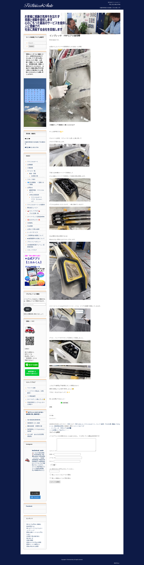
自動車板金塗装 (58, 426)
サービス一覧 (31, 171)
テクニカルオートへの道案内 (36, 204)
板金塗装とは (30, 526)
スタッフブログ (32, 250)
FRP (68, 424)
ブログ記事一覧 (34, 213)
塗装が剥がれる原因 (32, 546)
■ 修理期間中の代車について (36, 238)
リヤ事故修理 (31, 396)
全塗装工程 (34, 176)
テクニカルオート (89, 424)
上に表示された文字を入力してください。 (62, 471)
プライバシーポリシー (34, 241)
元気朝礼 (30, 223)
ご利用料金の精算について (35, 235)
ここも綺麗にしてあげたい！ (59, 430)
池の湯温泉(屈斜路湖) (33, 420)
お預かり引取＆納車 (33, 229)
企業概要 (30, 164)
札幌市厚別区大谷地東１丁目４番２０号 (110, 7)
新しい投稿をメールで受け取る (61, 480)
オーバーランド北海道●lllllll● (35, 216)
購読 (27, 309)
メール (52, 460)
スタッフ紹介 (31, 179)
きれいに (81, 424)
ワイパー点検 (31, 388)
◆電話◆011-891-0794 (31, 147)
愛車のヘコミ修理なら (33, 544)
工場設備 (30, 168)
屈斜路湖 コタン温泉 (33, 423)
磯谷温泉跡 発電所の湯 (34, 426)
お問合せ (30, 187)
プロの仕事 (108, 424)
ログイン (116, 563)
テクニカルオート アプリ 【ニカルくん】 (36, 199)
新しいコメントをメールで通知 (61, 477)
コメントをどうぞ (78, 426)
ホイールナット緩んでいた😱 (36, 399)
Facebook (29, 506)
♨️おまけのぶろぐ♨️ (33, 219)
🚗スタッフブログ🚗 (33, 211)
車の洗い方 (29, 538)
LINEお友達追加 (34, 195)
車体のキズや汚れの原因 (33, 542)
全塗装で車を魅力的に (33, 536)
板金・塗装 (32, 173)
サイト (51, 464)
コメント (52, 453)
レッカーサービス (32, 232)
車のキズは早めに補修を (33, 524)
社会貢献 (30, 226)
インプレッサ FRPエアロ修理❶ (60, 428)
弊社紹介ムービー (32, 207)
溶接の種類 (29, 540)
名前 (51, 457)
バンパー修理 (100, 424)
